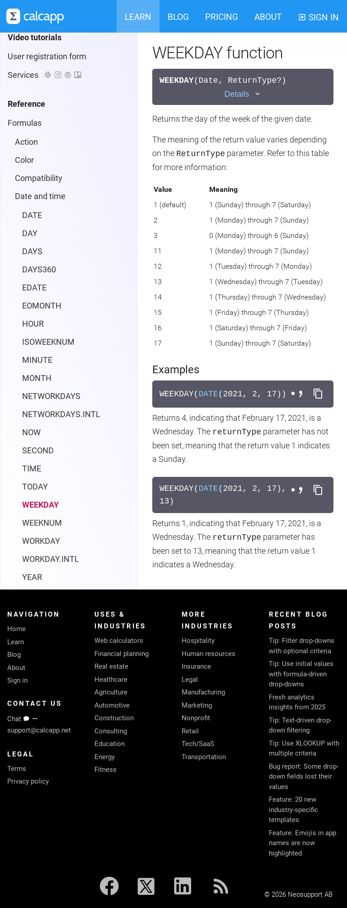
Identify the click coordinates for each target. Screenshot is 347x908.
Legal (190, 679)
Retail (190, 731)
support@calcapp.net (39, 730)
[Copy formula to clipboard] (318, 394)
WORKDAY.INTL (50, 240)
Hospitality (198, 641)
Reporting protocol (41, 548)
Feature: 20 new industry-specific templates (293, 809)
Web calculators (118, 641)
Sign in (17, 680)
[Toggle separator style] (298, 394)
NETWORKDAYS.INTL (61, 95)
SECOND (38, 132)
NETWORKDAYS (51, 77)
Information (36, 331)
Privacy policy (28, 781)
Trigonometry (39, 457)
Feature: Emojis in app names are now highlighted (302, 843)
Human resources (208, 654)
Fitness (105, 769)
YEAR (32, 258)
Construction (114, 718)
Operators (33, 403)
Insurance (196, 666)
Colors (19, 512)
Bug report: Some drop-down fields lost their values (303, 776)
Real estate (111, 666)
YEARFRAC (42, 276)
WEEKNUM (42, 204)
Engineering (36, 294)
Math (24, 385)
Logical (28, 349)
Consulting (110, 731)
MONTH (37, 59)
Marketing (197, 705)
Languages (28, 494)
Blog (14, 655)
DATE (208, 394)
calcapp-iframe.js (39, 530)
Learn (15, 642)
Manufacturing (203, 692)
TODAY (35, 168)
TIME (31, 150)
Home (16, 629)
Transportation (204, 757)
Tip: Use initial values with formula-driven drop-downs (301, 674)
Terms (16, 769)
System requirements (46, 566)
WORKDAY (41, 222)
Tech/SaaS (198, 744)
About (16, 668)
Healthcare (110, 679)
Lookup (28, 367)
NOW (31, 114)
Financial (31, 313)
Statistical (33, 421)
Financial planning (121, 654)
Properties (26, 475)
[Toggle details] (242, 94)
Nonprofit (196, 718)
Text (23, 439)
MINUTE (37, 41)
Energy (104, 757)
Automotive (112, 705)
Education (109, 744)
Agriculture (110, 692)
